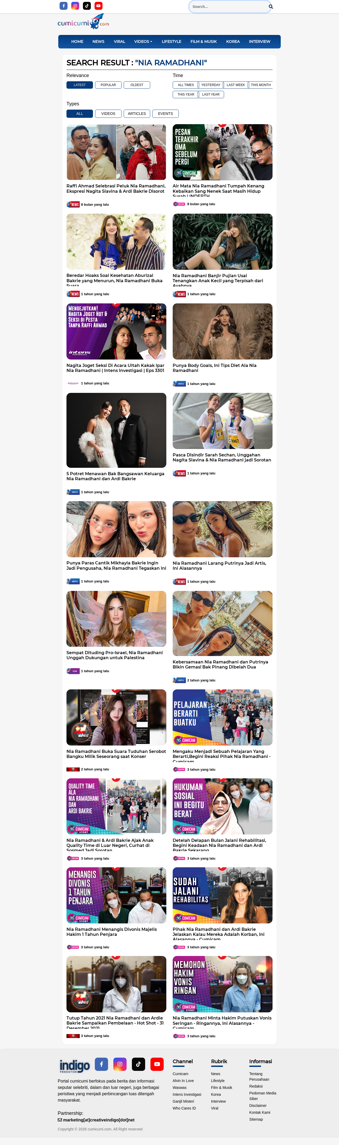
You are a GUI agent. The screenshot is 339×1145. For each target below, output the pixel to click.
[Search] (230, 6)
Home (77, 45)
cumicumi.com (99, 1133)
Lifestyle (171, 45)
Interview (259, 45)
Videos (141, 45)
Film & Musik (203, 45)
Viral (119, 45)
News (98, 45)
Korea (233, 45)
